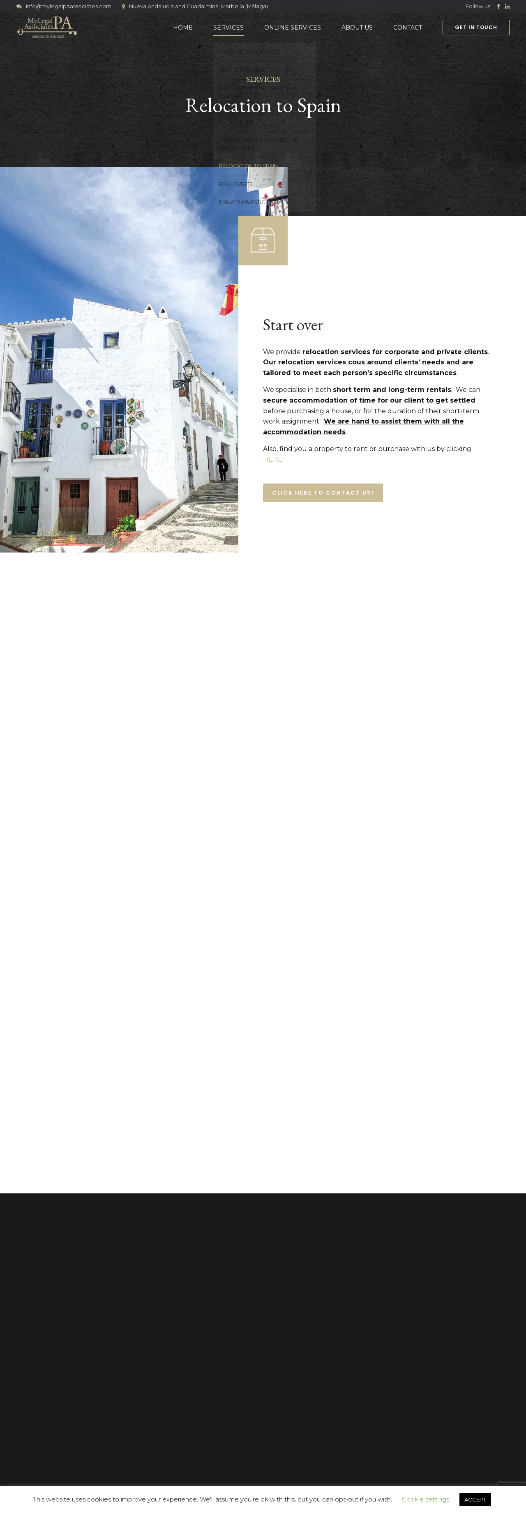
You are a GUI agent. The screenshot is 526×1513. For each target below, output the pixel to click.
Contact (407, 27)
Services (228, 27)
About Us (357, 27)
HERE (272, 459)
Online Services (292, 27)
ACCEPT (475, 1499)
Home (183, 27)
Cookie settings (425, 1499)
